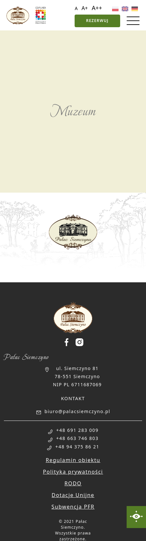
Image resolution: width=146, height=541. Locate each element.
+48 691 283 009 (77, 430)
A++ (97, 8)
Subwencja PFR (72, 506)
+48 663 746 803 (77, 438)
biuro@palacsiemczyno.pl (77, 411)
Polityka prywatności (73, 471)
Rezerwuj (97, 20)
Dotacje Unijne (73, 495)
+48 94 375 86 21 (77, 447)
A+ (85, 8)
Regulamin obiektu (73, 460)
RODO (72, 483)
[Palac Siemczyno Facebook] (69, 342)
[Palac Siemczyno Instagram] (79, 342)
